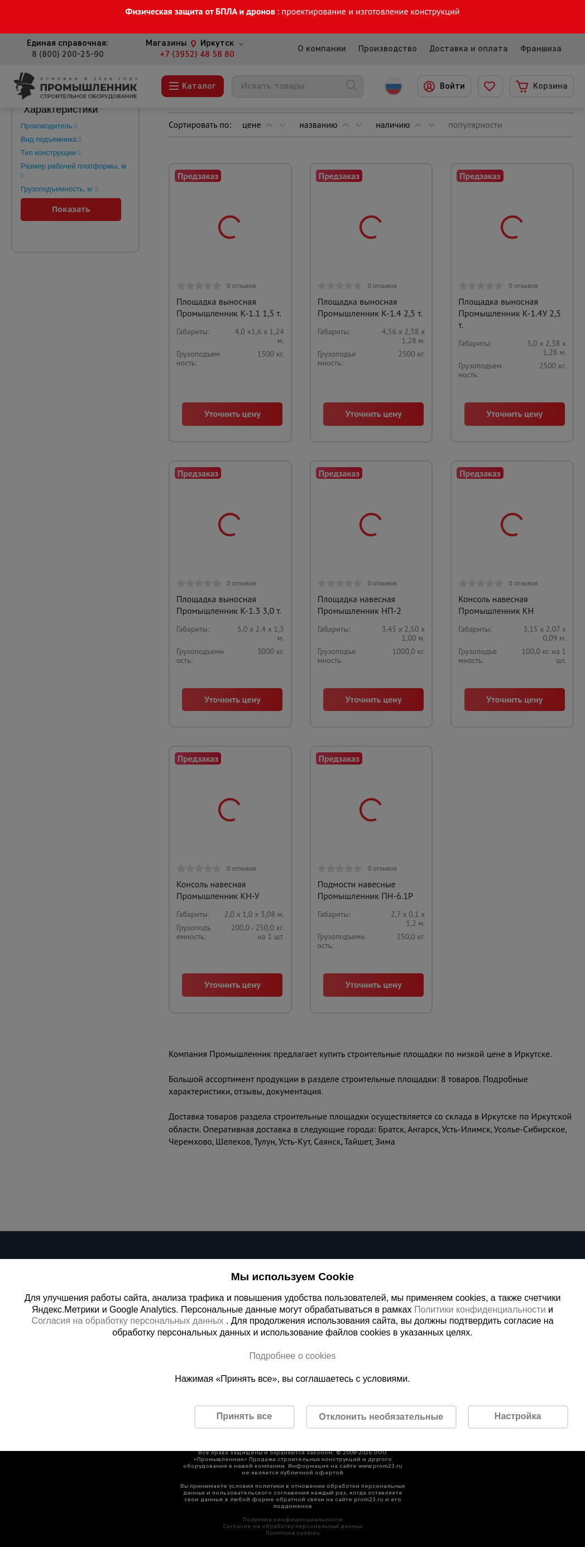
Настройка (518, 1416)
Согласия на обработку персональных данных (128, 1320)
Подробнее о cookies (292, 1356)
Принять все (244, 1416)
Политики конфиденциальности (480, 1309)
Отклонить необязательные (381, 1416)
